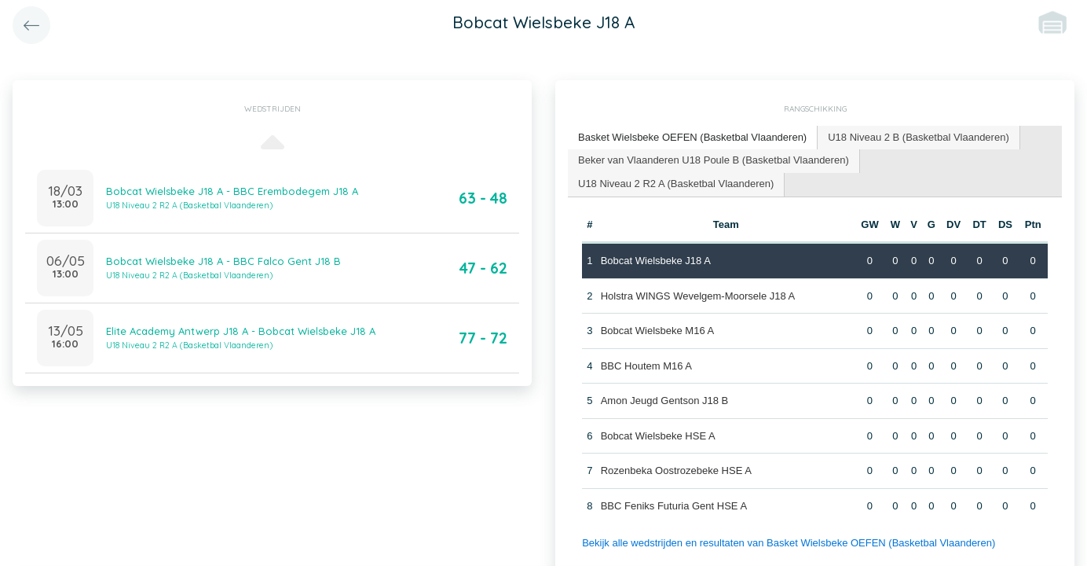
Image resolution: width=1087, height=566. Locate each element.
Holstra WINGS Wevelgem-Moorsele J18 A (698, 296)
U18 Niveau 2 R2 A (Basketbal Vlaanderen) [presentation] (676, 183)
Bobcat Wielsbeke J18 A (656, 260)
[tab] (693, 138)
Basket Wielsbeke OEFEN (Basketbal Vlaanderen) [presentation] (692, 137)
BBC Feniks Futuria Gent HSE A (674, 506)
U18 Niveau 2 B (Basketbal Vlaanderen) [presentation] (918, 137)
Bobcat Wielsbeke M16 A (658, 330)
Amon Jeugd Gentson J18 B (665, 400)
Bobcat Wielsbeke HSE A (658, 436)
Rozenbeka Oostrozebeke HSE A (676, 470)
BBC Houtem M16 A (646, 366)
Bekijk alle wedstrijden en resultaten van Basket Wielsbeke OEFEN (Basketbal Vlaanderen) (788, 543)
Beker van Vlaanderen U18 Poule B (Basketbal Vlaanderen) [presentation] (713, 160)
